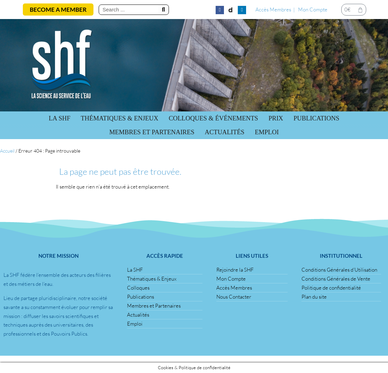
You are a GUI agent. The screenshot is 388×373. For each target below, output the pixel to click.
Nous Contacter (233, 296)
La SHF (60, 118)
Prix (276, 118)
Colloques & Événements (213, 118)
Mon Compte (312, 9)
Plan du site (314, 296)
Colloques (138, 287)
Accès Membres (273, 9)
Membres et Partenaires (152, 132)
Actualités (224, 132)
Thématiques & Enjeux (119, 118)
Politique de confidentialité (331, 287)
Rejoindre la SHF (235, 269)
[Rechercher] (163, 10)
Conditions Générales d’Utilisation (339, 269)
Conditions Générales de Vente (335, 278)
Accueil (7, 151)
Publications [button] (316, 118)
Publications (140, 296)
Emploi (267, 132)
